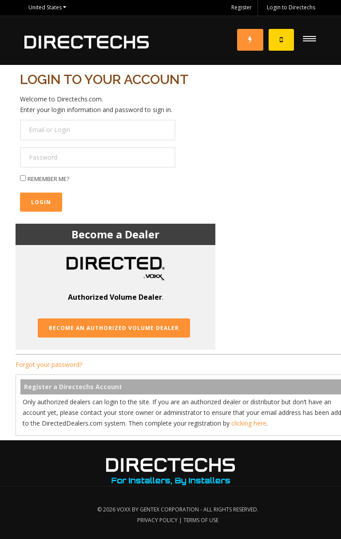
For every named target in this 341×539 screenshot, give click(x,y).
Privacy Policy (157, 520)
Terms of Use (200, 520)
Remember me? (48, 179)
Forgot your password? (49, 364)
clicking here (248, 423)
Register (241, 7)
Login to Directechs (291, 7)
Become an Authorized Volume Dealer (114, 328)
